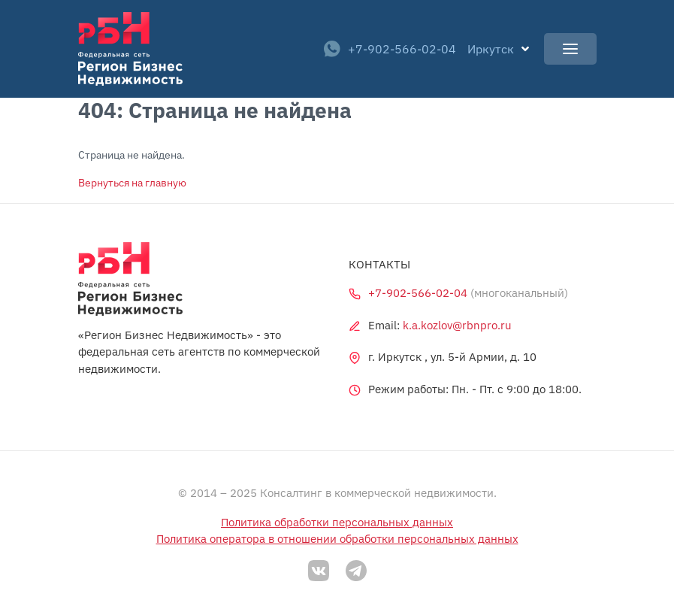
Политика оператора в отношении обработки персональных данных (337, 539)
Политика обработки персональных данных (337, 522)
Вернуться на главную (132, 182)
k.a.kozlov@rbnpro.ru (457, 325)
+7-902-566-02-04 (390, 49)
